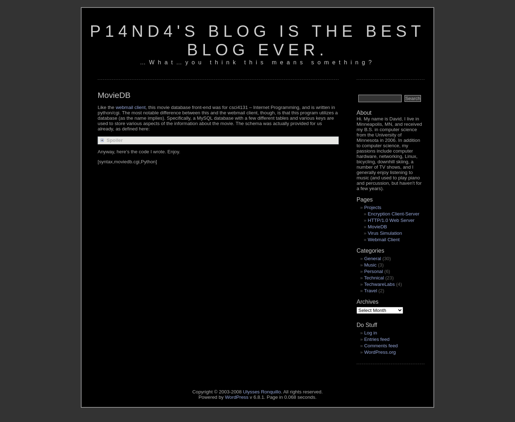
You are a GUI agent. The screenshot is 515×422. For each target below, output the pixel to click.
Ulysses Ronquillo (262, 391)
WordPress (237, 397)
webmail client (131, 107)
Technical (374, 277)
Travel (370, 290)
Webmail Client (383, 239)
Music (370, 265)
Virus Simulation (385, 233)
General (372, 258)
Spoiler (115, 140)
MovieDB (377, 226)
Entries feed (376, 339)
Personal (373, 271)
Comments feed (381, 345)
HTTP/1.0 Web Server (391, 220)
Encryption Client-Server (393, 214)
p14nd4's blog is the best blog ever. (257, 40)
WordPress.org (380, 352)
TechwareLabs (379, 284)
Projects (372, 207)
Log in (370, 333)
